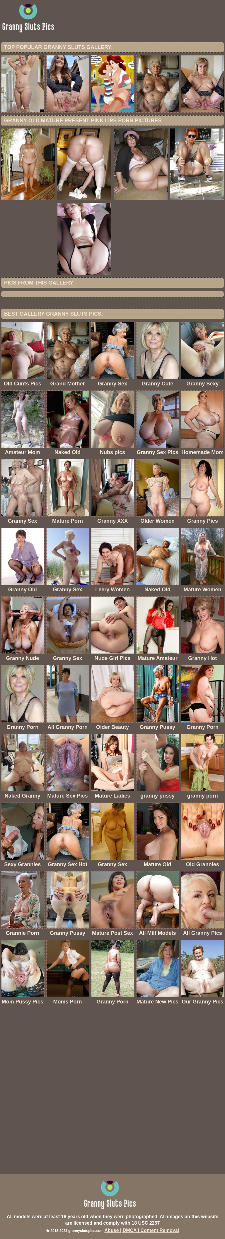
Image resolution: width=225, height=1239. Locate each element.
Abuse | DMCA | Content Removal (141, 1230)
